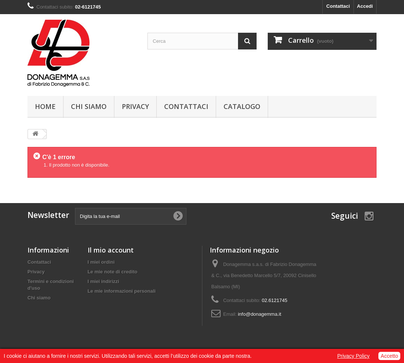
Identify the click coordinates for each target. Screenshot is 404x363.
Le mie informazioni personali (122, 291)
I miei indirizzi (103, 281)
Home (45, 106)
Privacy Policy (353, 356)
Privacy (135, 106)
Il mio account (111, 249)
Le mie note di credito (112, 271)
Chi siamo (89, 106)
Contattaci (338, 6)
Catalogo (242, 106)
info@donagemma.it (259, 314)
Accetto (389, 356)
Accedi (365, 6)
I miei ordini (101, 262)
